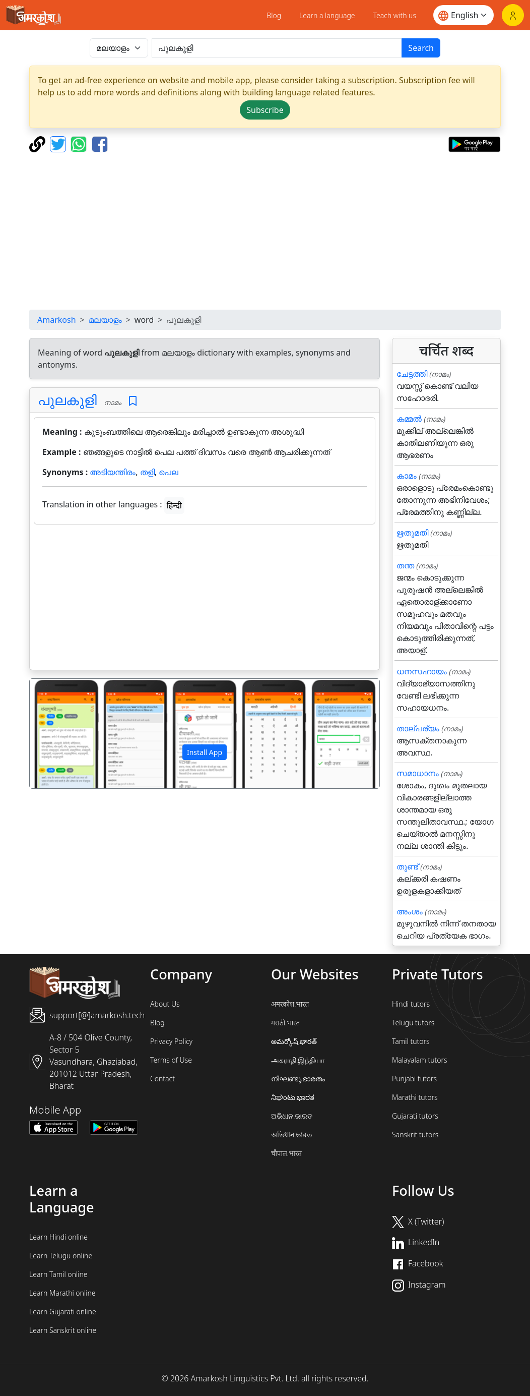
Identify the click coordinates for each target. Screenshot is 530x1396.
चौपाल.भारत (286, 1153)
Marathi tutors (415, 1097)
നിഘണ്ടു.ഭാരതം (298, 1078)
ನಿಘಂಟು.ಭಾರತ (292, 1097)
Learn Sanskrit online (62, 1330)
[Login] (513, 15)
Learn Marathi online (62, 1293)
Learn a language (327, 15)
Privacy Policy (171, 1041)
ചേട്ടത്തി (411, 373)
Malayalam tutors (419, 1060)
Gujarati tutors (415, 1116)
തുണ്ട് (407, 866)
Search (421, 47)
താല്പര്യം (417, 728)
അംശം (409, 911)
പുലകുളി (67, 399)
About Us (165, 1004)
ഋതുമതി (412, 532)
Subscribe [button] (264, 109)
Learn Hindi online (58, 1237)
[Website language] (463, 15)
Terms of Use (171, 1060)
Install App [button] (204, 752)
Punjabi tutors (414, 1078)
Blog (274, 15)
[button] (56, 733)
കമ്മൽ (409, 418)
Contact (162, 1078)
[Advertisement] (204, 599)
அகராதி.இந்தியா (297, 1060)
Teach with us (394, 15)
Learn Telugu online (60, 1255)
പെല (168, 472)
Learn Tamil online (58, 1274)
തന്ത (405, 565)
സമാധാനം (417, 773)
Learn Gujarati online (62, 1311)
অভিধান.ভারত (291, 1134)
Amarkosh (56, 319)
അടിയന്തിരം (113, 472)
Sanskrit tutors (415, 1134)
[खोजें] (277, 47)
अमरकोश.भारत (290, 1004)
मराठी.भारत (285, 1022)
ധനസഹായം (421, 671)
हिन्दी (174, 505)
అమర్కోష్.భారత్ (294, 1041)
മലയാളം (105, 319)
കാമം (406, 475)
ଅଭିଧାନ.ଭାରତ (291, 1116)
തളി (147, 472)
